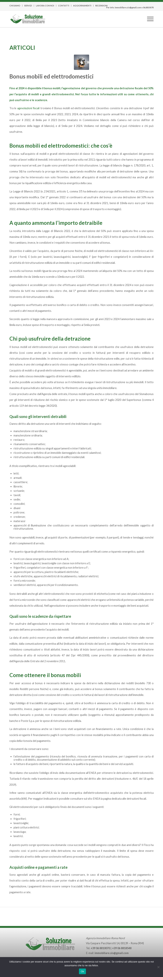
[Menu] (148, 13)
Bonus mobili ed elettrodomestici (51, 76)
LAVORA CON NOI (45, 5)
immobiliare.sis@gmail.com (128, 7)
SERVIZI (28, 5)
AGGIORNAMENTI (82, 5)
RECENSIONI (101, 5)
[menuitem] (15, 6)
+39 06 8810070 (100, 948)
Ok (82, 971)
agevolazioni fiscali (28, 108)
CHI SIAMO (14, 5)
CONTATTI (63, 5)
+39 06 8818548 (121, 948)
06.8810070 (148, 7)
